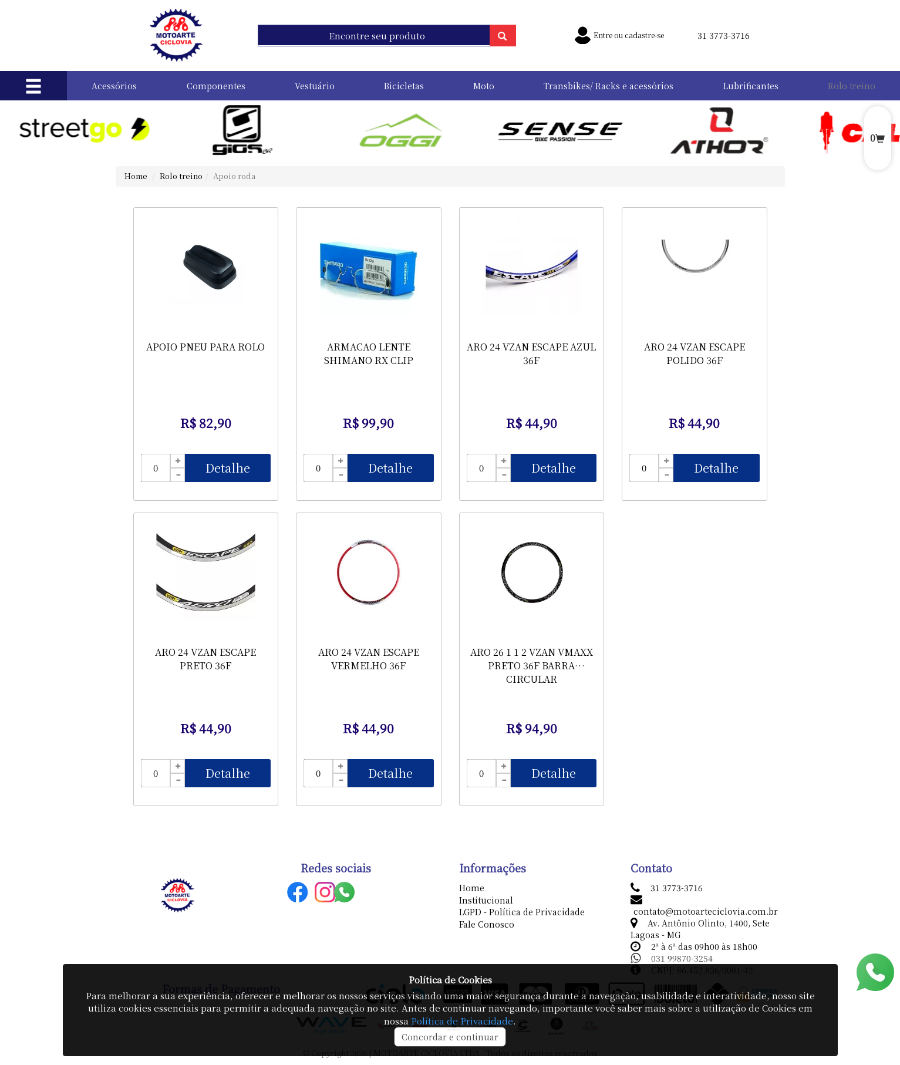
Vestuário (315, 86)
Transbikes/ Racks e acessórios (608, 86)
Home (135, 175)
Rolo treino (851, 86)
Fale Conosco (486, 924)
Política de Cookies (450, 979)
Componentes (216, 86)
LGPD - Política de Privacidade (522, 912)
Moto (483, 86)
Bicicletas (404, 86)
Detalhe (227, 467)
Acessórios (114, 86)
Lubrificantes (750, 86)
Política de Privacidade (462, 1021)
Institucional (486, 900)
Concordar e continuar (450, 1037)
